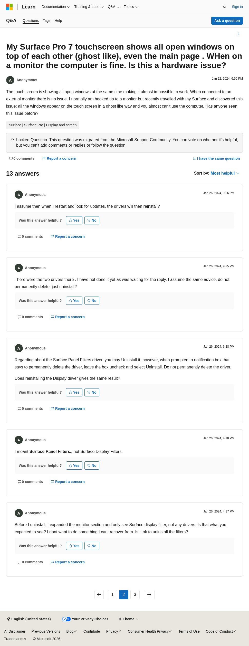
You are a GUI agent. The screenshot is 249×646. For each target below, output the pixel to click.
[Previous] (99, 594)
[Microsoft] (9, 7)
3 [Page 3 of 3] (135, 594)
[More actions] (238, 34)
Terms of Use (188, 631)
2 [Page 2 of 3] (124, 594)
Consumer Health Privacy (148, 631)
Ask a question (227, 20)
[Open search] (224, 7)
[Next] (149, 594)
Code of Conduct (219, 631)
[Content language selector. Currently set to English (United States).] (29, 619)
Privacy (112, 631)
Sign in (237, 7)
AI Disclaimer (14, 631)
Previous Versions (45, 631)
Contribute (91, 631)
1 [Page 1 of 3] (112, 594)
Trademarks (13, 639)
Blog (70, 631)
